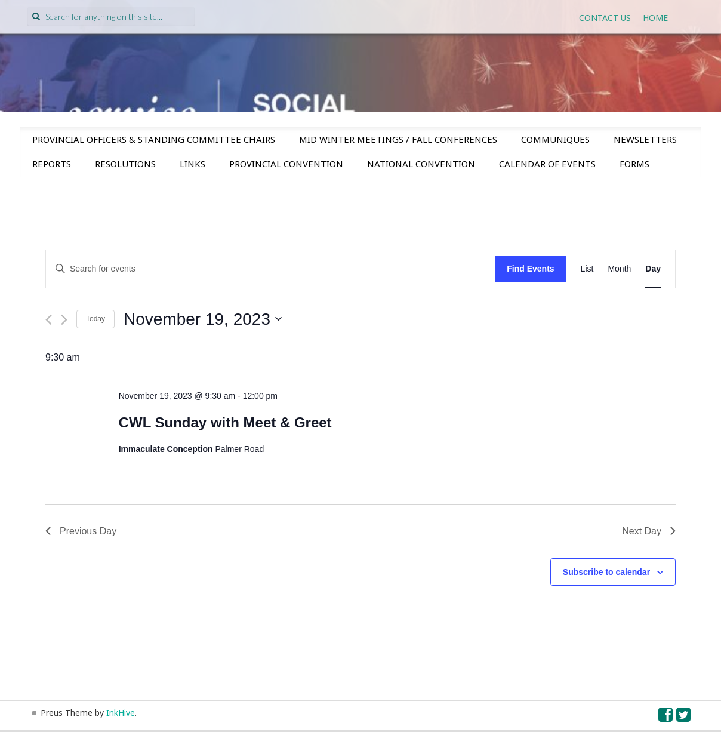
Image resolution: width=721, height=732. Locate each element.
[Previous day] (48, 319)
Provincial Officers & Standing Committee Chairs (153, 139)
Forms (634, 164)
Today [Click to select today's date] (95, 319)
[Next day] (64, 319)
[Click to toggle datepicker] (203, 319)
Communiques (555, 139)
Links (192, 164)
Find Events (530, 268)
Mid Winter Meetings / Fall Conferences (398, 139)
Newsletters (645, 139)
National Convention (421, 164)
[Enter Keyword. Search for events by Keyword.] (270, 269)
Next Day (649, 531)
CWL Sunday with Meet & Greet (225, 422)
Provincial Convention (286, 164)
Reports (51, 164)
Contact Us (605, 17)
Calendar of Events (547, 164)
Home (655, 17)
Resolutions (125, 164)
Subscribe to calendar (606, 572)
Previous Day (80, 531)
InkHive (120, 712)
